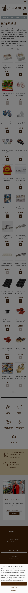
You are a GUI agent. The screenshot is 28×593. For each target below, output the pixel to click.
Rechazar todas (14, 587)
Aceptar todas (14, 583)
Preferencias (13, 590)
